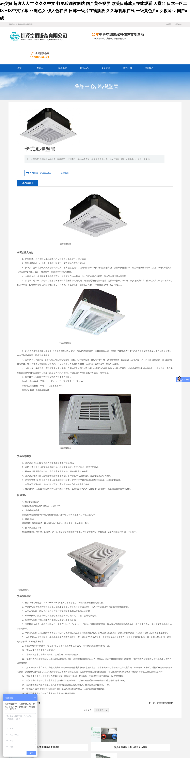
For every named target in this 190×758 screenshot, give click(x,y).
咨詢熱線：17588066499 (101, 121)
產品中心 (41, 49)
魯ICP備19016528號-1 (47, 746)
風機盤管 (62, 49)
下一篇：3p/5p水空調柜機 (28, 654)
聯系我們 (169, 24)
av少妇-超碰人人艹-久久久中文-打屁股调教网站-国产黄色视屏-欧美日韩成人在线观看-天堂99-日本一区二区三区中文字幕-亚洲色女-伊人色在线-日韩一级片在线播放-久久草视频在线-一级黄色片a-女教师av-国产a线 (93, 10)
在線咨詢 (128, 122)
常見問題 (105, 49)
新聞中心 (84, 49)
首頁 (19, 49)
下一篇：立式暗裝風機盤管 (161, 654)
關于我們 (127, 49)
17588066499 (171, 38)
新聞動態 (178, 24)
